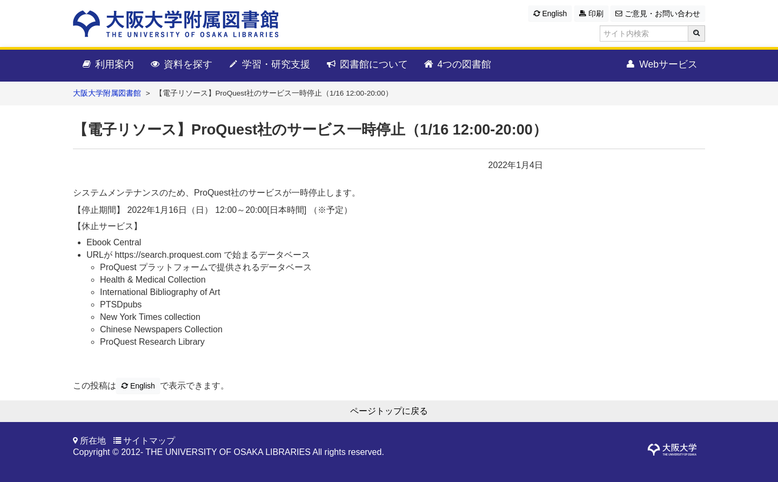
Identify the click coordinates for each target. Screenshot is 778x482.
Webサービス (661, 65)
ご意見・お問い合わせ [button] (657, 13)
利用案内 (107, 65)
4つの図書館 (457, 65)
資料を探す (180, 65)
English (550, 13)
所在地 (93, 440)
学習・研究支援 (268, 65)
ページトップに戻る (389, 411)
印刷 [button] (591, 13)
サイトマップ (149, 440)
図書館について (366, 65)
